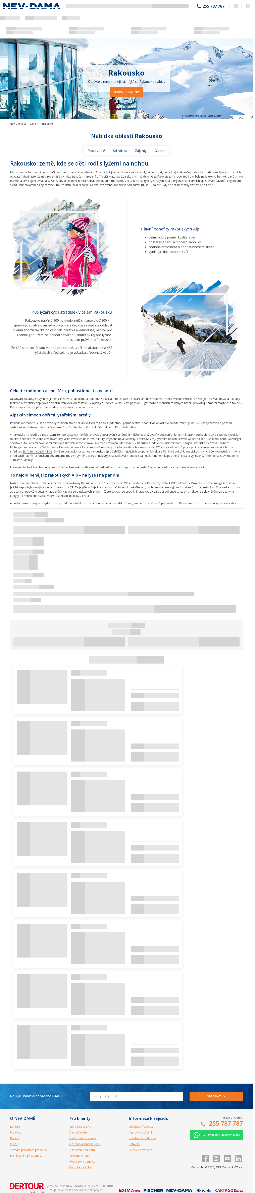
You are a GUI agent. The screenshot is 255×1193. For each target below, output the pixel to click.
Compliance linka (80, 1167)
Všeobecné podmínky (142, 1138)
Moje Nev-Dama (80, 1126)
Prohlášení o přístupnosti (26, 1156)
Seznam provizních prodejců (28, 1150)
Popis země (96, 150)
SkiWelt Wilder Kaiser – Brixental (182, 483)
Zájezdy (141, 150)
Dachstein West (120, 483)
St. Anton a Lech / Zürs (37, 451)
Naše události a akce (82, 1138)
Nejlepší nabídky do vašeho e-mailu (36, 1096)
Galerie (160, 150)
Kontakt (15, 1126)
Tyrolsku (87, 447)
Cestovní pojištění (140, 1132)
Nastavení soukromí (82, 1150)
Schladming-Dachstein (220, 483)
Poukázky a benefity (82, 1161)
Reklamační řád (79, 1156)
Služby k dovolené (140, 1150)
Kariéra (14, 1138)
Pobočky (15, 1132)
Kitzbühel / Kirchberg (146, 483)
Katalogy (134, 1144)
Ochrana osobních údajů (85, 1144)
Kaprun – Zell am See (95, 483)
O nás (14, 1144)
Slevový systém (79, 1132)
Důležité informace (141, 1126)
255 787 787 (213, 6)
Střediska (120, 150)
